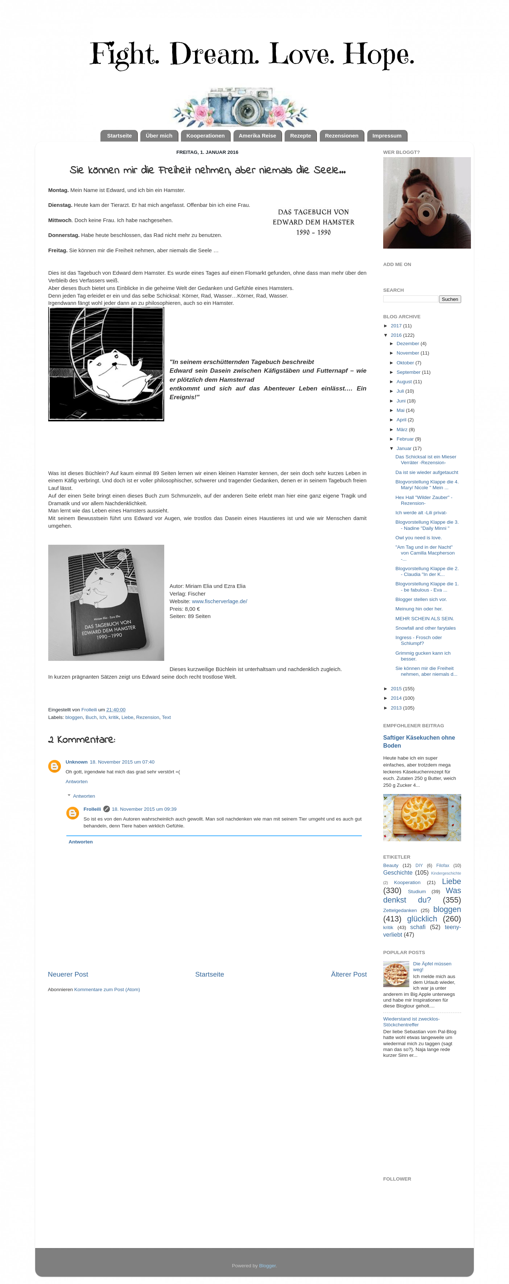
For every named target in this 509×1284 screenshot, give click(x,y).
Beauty (390, 865)
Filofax (443, 865)
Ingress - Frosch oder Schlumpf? (419, 640)
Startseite (119, 135)
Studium (417, 891)
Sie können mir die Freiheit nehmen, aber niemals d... (427, 671)
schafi (418, 927)
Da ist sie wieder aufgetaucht (427, 472)
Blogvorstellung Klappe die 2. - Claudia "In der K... (427, 571)
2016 (397, 335)
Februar (406, 439)
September (409, 372)
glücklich (422, 918)
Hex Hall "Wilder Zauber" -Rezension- (424, 500)
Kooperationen (205, 135)
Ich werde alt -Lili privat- (421, 512)
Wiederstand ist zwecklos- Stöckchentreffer (411, 1021)
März (403, 429)
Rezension (148, 717)
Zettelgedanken (400, 910)
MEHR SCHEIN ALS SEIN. (425, 618)
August (405, 381)
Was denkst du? (422, 895)
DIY (419, 865)
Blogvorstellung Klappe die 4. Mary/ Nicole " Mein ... (427, 484)
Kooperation (407, 882)
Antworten (77, 781)
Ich (102, 717)
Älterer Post (349, 974)
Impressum (387, 135)
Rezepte (300, 135)
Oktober (406, 362)
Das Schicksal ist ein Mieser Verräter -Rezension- (426, 459)
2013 (397, 708)
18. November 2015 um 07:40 (122, 762)
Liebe (127, 717)
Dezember (409, 343)
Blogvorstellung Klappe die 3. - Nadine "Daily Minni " (427, 525)
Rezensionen (342, 135)
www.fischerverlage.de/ (219, 601)
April (402, 419)
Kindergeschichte (446, 873)
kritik (114, 717)
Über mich (159, 135)
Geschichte (398, 872)
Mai (401, 410)
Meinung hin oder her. (419, 609)
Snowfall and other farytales (426, 628)
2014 (397, 698)
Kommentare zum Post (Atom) (107, 989)
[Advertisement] (437, 1118)
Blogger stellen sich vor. (421, 599)
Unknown (77, 762)
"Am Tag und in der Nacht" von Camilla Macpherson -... (425, 552)
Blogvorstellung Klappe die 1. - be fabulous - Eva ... (427, 586)
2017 (397, 325)
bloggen (74, 717)
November (409, 353)
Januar (405, 448)
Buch (91, 717)
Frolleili (92, 809)
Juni (402, 401)
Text (166, 717)
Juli (401, 391)
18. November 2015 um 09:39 (144, 809)
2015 (397, 688)
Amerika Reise (257, 135)
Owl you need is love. (419, 537)
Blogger (267, 1265)
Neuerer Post (68, 974)
